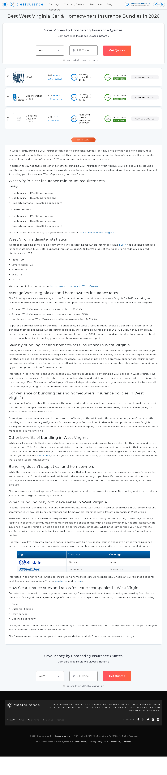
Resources (89, 4)
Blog (102, 4)
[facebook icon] (138, 718)
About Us (46, 9)
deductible (43, 455)
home (64, 581)
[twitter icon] (148, 718)
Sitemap (60, 720)
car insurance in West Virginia (96, 232)
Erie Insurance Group (34, 97)
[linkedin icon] (143, 718)
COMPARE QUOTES (144, 77)
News (21, 720)
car (57, 581)
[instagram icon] (157, 718)
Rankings (46, 4)
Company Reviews (67, 4)
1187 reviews (55, 99)
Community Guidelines (120, 742)
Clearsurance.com (62, 736)
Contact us (48, 720)
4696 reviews (55, 79)
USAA (29, 77)
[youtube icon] (152, 718)
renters (77, 581)
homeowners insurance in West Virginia (74, 286)
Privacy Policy (96, 742)
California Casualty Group (31, 118)
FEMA (122, 244)
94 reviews (54, 120)
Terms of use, (81, 742)
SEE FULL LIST (83, 140)
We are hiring (33, 720)
